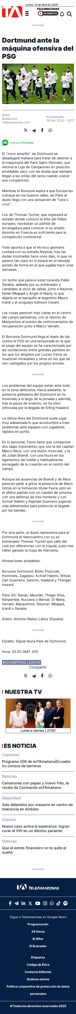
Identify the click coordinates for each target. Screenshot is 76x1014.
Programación (38, 924)
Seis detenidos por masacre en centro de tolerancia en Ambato (37, 807)
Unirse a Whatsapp (19, 142)
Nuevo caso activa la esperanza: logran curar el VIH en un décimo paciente (36, 828)
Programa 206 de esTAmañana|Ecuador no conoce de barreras (36, 763)
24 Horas (38, 931)
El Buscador (38, 946)
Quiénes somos (38, 979)
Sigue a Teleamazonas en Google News (38, 917)
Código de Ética (38, 965)
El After (38, 939)
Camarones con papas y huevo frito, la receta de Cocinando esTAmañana (35, 785)
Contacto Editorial (38, 972)
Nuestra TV (23, 691)
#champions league (22, 662)
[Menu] (29, 13)
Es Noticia (20, 745)
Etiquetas (38, 957)
